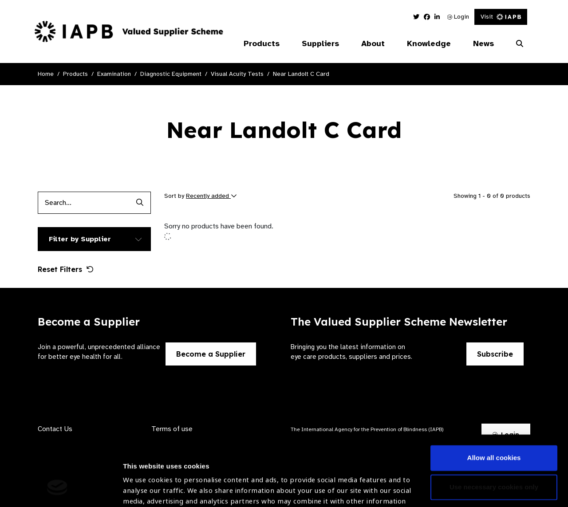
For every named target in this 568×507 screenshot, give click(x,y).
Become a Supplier (210, 354)
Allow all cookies (494, 397)
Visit (501, 16)
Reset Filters (66, 269)
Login (458, 16)
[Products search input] (83, 203)
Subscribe (495, 354)
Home (46, 74)
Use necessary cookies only (494, 426)
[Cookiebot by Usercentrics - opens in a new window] (57, 489)
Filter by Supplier (80, 239)
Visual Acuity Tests (237, 74)
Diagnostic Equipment (170, 74)
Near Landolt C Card (301, 74)
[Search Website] (519, 44)
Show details (143, 480)
